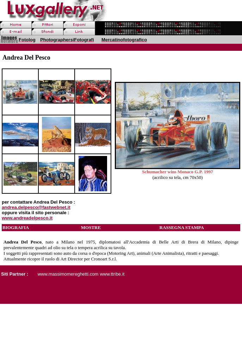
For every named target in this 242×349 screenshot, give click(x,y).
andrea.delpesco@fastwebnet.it (36, 207)
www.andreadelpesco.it (27, 218)
